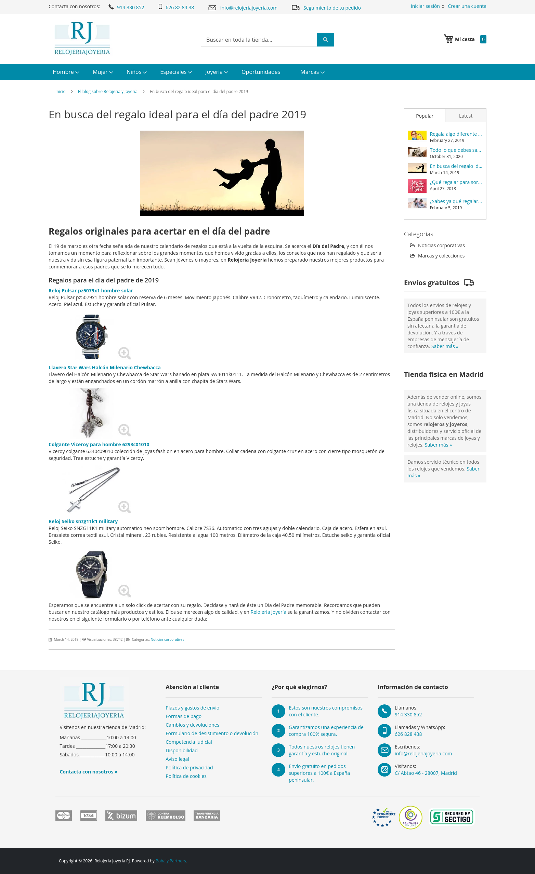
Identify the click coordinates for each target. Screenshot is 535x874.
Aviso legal (177, 759)
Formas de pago (183, 716)
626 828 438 (408, 734)
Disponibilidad (182, 750)
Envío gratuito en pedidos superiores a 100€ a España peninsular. (319, 773)
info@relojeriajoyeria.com (242, 7)
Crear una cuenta (467, 6)
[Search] (325, 40)
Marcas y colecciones (437, 255)
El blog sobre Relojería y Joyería (108, 91)
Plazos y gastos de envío (192, 707)
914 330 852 (125, 7)
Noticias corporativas (167, 639)
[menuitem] (65, 72)
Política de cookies (186, 776)
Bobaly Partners (171, 861)
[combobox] (267, 40)
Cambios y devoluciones (192, 724)
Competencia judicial (189, 742)
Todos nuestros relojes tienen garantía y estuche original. (322, 750)
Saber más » (444, 346)
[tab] (424, 115)
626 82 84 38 (176, 7)
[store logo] (82, 38)
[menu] (267, 72)
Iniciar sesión (425, 6)
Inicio (60, 91)
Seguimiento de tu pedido (326, 7)
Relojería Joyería (269, 612)
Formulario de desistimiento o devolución (212, 733)
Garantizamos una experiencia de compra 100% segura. (326, 730)
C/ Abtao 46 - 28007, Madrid (426, 773)
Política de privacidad (189, 767)
